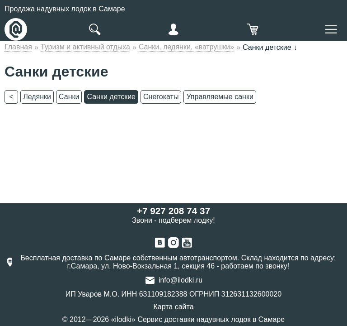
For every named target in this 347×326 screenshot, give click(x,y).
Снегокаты (160, 97)
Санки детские (111, 97)
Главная (18, 47)
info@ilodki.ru (180, 280)
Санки (69, 97)
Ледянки (37, 97)
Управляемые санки (219, 97)
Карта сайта (173, 307)
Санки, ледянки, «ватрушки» (186, 47)
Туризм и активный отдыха (85, 47)
